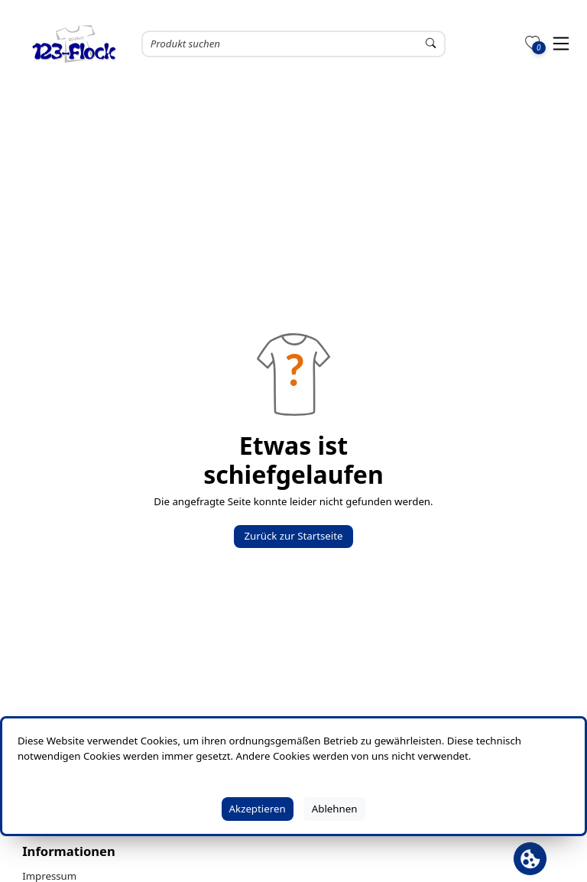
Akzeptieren (257, 809)
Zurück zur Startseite (293, 536)
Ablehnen (335, 809)
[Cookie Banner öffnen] (530, 858)
